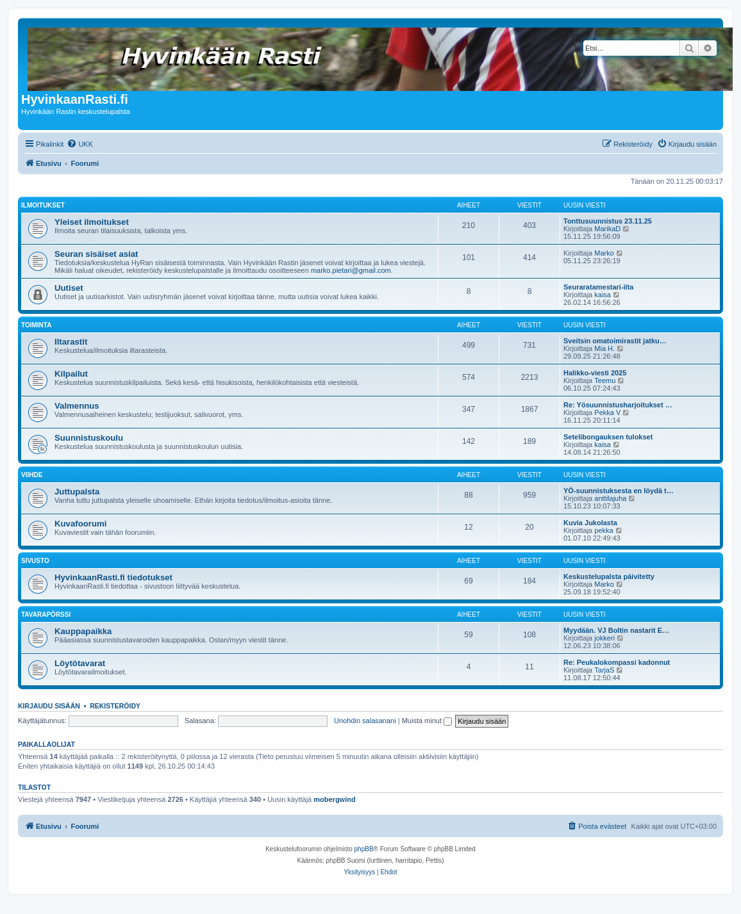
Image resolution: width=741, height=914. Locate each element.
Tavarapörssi (46, 614)
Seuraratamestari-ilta (598, 287)
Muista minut (427, 720)
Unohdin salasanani (365, 720)
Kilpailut (71, 374)
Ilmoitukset (43, 205)
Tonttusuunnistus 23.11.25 (607, 221)
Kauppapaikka (83, 631)
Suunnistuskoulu (88, 438)
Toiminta (36, 325)
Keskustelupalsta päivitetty (608, 576)
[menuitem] (80, 144)
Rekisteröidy (115, 706)
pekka (603, 530)
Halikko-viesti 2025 (594, 373)
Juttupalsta (76, 491)
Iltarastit (70, 342)
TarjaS (604, 670)
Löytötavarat (79, 663)
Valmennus (76, 406)
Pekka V (607, 412)
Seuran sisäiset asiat (96, 254)
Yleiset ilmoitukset (91, 222)
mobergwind (334, 799)
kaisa (602, 294)
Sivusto (35, 560)
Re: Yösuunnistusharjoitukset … (617, 405)
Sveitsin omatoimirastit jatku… (615, 341)
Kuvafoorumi (80, 523)
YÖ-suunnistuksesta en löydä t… (618, 490)
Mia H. (604, 348)
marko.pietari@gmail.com (351, 270)
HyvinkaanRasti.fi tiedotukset (113, 577)
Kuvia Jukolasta (590, 522)
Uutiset (68, 288)
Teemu (604, 380)
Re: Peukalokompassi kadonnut (616, 662)
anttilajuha (610, 498)
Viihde (31, 474)
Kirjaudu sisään (49, 706)
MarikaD (607, 229)
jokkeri (604, 638)
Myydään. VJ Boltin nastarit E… (616, 630)
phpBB (364, 849)
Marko (604, 253)
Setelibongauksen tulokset (608, 437)
